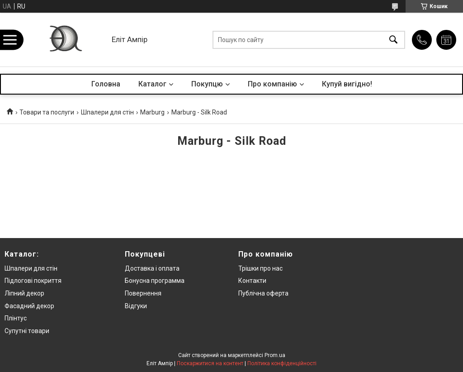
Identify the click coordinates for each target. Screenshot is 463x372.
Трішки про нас (260, 268)
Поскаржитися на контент (210, 363)
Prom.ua (275, 355)
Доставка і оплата (152, 268)
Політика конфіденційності (282, 363)
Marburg (152, 112)
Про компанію (272, 84)
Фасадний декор (29, 306)
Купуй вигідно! (347, 84)
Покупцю (207, 84)
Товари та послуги (46, 112)
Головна (105, 84)
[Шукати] (393, 39)
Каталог (152, 84)
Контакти (252, 280)
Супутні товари (27, 330)
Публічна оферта (263, 293)
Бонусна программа (154, 280)
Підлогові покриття (33, 280)
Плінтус (16, 318)
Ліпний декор (24, 293)
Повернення (143, 293)
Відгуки (136, 306)
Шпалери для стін (107, 112)
